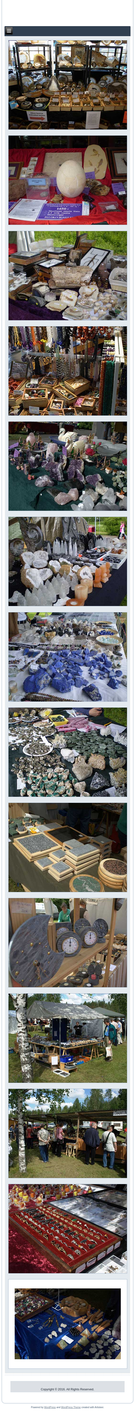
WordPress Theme (71, 1407)
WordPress (50, 1407)
